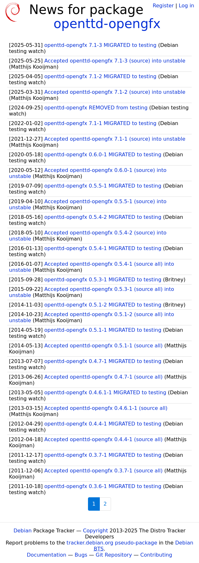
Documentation (46, 555)
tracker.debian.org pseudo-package (112, 543)
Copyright (95, 531)
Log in (186, 6)
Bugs (81, 555)
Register (163, 6)
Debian (22, 531)
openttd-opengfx (107, 23)
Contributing (156, 555)
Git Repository (114, 555)
